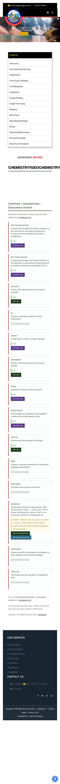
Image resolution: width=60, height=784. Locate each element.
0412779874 (40, 6)
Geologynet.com (25, 217)
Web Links (16, 301)
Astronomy (14, 63)
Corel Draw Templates (18, 81)
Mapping (13, 109)
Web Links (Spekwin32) (20, 533)
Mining (12, 127)
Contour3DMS (15, 645)
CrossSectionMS (16, 649)
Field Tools (14, 663)
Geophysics (14, 92)
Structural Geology (17, 138)
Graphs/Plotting (16, 98)
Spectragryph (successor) (21, 537)
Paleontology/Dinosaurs (19, 132)
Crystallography (16, 86)
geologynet (42, 615)
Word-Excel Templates (19, 144)
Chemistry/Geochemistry (20, 69)
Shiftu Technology (36, 716)
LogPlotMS (14, 672)
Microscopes (14, 658)
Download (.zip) (18, 245)
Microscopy (14, 115)
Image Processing (17, 104)
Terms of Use (33, 713)
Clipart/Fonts (14, 75)
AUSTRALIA (16, 689)
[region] (30, 29)
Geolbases (14, 668)
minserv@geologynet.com (19, 6)
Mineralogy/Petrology (18, 121)
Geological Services (17, 654)
